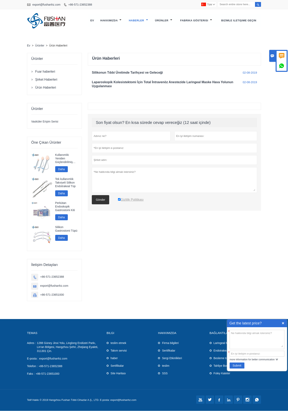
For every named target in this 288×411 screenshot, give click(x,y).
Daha (61, 169)
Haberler (138, 20)
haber (114, 358)
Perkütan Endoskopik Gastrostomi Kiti (65, 207)
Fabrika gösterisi (196, 20)
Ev (92, 20)
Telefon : (32, 366)
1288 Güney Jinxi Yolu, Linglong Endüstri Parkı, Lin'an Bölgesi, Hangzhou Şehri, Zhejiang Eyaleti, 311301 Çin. (67, 347)
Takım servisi (119, 350)
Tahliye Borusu (223, 366)
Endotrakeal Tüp (224, 350)
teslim (165, 366)
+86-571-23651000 (52, 294)
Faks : (31, 373)
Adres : (31, 343)
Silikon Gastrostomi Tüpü (66, 229)
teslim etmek (118, 343)
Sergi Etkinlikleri (172, 358)
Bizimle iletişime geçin (238, 20)
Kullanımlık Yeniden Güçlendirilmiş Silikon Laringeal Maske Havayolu (65, 158)
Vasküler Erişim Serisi (44, 121)
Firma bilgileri (170, 343)
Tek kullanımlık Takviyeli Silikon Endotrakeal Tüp (65, 183)
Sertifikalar (117, 366)
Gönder (100, 200)
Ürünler (163, 20)
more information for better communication (252, 359)
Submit (237, 365)
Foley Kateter (222, 373)
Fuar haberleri (45, 71)
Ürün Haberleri (45, 87)
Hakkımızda (111, 20)
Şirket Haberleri (46, 79)
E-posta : (32, 358)
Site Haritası (118, 373)
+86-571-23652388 (80, 4)
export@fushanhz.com (46, 4)
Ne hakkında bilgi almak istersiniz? (257, 339)
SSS (165, 373)
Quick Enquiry (283, 323)
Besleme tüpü (222, 358)
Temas (32, 333)
